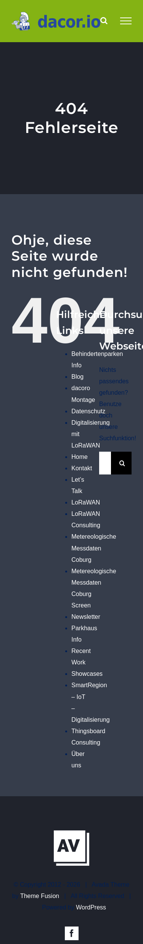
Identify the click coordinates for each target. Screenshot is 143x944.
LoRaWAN (85, 502)
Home (79, 457)
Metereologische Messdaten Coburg (93, 548)
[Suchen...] (105, 463)
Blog (77, 376)
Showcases (87, 673)
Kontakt (81, 468)
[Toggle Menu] (126, 20)
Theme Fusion (39, 896)
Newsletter (85, 617)
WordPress (91, 907)
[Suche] (122, 463)
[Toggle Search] (104, 20)
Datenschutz (88, 411)
